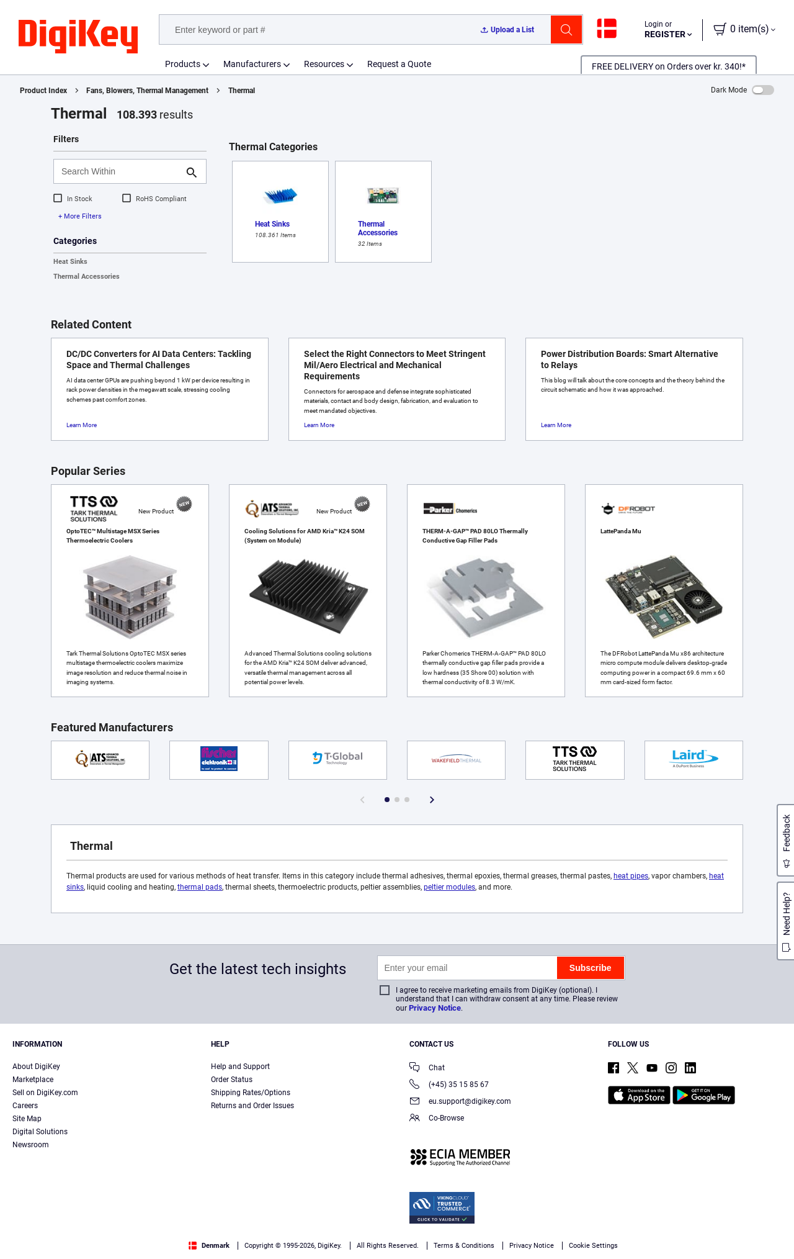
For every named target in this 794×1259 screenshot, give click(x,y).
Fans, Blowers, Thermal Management (147, 90)
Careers (25, 1105)
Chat (427, 1069)
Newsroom (30, 1144)
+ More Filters (80, 216)
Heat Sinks (70, 261)
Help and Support (240, 1066)
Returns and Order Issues (252, 1105)
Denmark (209, 1246)
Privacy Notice (435, 1008)
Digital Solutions (40, 1131)
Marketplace (32, 1079)
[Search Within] (120, 171)
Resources (324, 64)
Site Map (27, 1118)
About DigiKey (36, 1066)
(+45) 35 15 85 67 (449, 1085)
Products (182, 64)
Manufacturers (252, 64)
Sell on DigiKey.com (45, 1092)
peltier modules (449, 887)
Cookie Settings (593, 1246)
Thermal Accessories (86, 276)
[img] (78, 37)
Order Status (231, 1079)
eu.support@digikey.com (460, 1102)
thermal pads (199, 887)
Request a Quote (399, 64)
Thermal (241, 90)
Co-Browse (436, 1119)
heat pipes (630, 876)
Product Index (43, 90)
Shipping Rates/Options (250, 1092)
